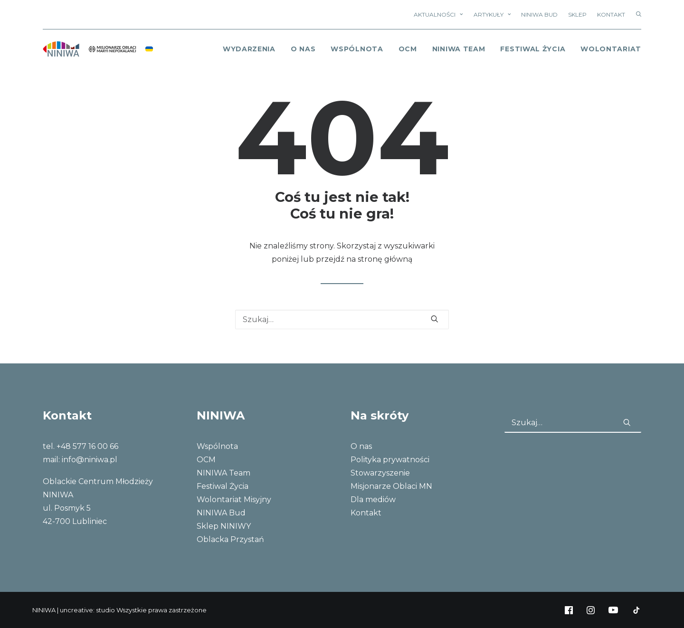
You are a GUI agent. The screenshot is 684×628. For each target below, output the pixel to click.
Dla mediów (373, 499)
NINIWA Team (458, 49)
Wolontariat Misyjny (234, 499)
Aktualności (438, 14)
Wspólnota (357, 49)
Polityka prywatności (390, 459)
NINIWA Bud (539, 14)
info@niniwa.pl (89, 459)
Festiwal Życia (532, 49)
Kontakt (611, 14)
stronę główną (385, 259)
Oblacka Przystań (230, 539)
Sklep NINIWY (224, 526)
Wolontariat (610, 49)
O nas (361, 446)
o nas (303, 49)
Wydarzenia (249, 49)
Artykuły (492, 14)
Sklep (577, 14)
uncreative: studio (87, 610)
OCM (408, 49)
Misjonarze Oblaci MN (391, 486)
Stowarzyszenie (380, 472)
